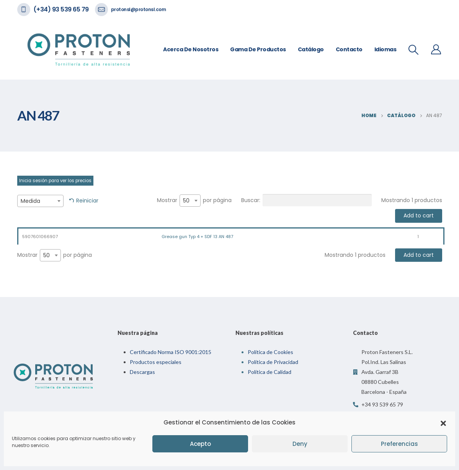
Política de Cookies (270, 352)
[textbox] (40, 201)
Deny (299, 444)
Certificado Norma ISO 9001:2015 (170, 352)
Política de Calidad (269, 372)
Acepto (200, 444)
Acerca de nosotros (190, 49)
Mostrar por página (194, 200)
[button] (443, 422)
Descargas (142, 372)
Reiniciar (87, 200)
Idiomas (385, 49)
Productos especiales (155, 362)
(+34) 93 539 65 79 (61, 9)
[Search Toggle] (413, 50)
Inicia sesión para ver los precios (55, 181)
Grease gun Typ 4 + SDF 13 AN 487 (197, 236)
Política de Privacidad (273, 362)
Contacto (349, 49)
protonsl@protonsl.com (138, 9)
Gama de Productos (258, 49)
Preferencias (399, 444)
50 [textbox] (186, 200)
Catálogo (311, 49)
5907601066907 (40, 236)
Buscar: (306, 200)
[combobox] (40, 201)
